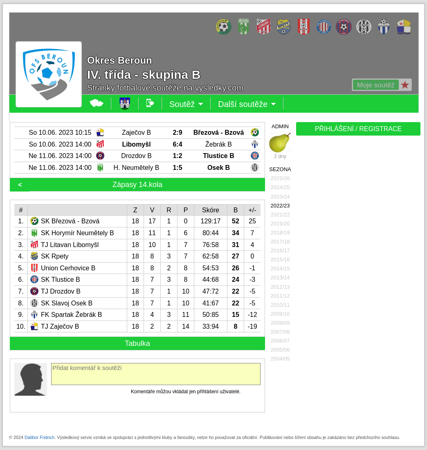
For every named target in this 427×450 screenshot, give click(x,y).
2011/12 (280, 296)
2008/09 (280, 323)
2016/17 (280, 250)
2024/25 (280, 187)
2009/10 (280, 314)
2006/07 (280, 341)
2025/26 (280, 178)
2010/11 (280, 305)
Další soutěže (247, 104)
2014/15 (280, 268)
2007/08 (280, 332)
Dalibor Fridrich (39, 437)
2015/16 (280, 259)
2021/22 (280, 215)
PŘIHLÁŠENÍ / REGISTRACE (358, 128)
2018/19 (280, 232)
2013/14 (280, 277)
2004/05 (280, 359)
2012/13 (280, 287)
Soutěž (186, 104)
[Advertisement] (356, 195)
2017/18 (280, 241)
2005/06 (280, 350)
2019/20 (280, 224)
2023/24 (280, 197)
